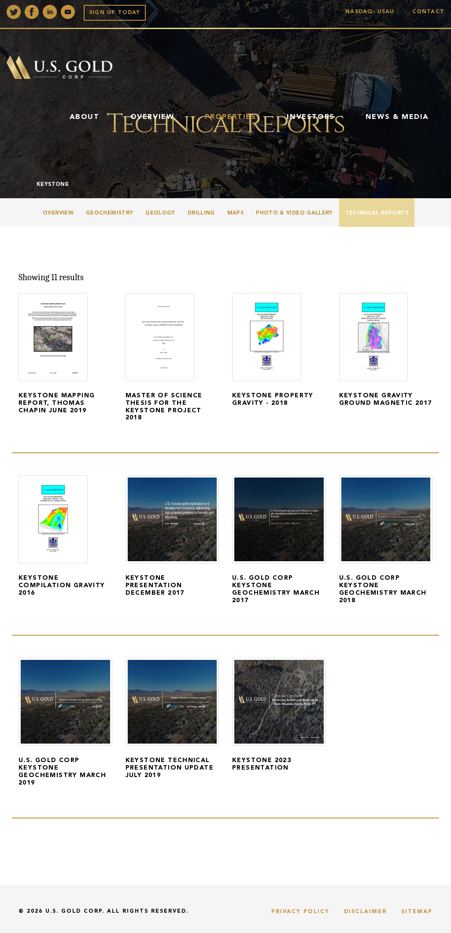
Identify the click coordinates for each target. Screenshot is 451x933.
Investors (310, 117)
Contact (428, 12)
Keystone (53, 184)
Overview (152, 117)
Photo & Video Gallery (294, 213)
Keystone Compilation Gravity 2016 (61, 585)
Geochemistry (109, 213)
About (85, 117)
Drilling (201, 213)
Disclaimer (365, 911)
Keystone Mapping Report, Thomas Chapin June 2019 (56, 403)
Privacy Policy (300, 911)
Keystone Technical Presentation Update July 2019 (170, 767)
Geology (160, 213)
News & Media (397, 117)
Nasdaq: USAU (372, 12)
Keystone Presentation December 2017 (155, 585)
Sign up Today (114, 12)
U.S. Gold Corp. (74, 911)
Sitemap (417, 911)
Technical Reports (376, 213)
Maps (235, 213)
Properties (230, 117)
